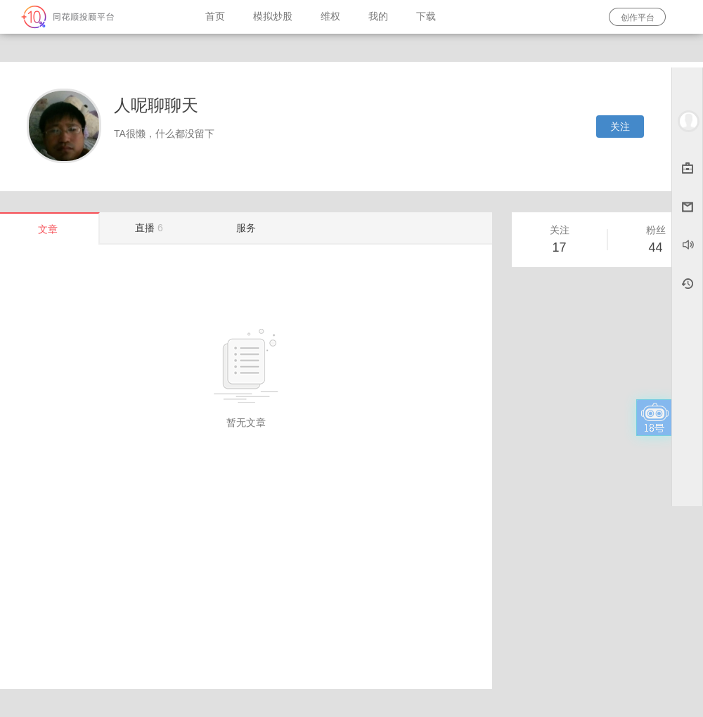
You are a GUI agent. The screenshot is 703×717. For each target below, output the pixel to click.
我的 (378, 16)
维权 (330, 16)
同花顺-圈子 (95, 17)
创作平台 (637, 17)
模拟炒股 (272, 16)
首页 (215, 16)
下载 (426, 16)
